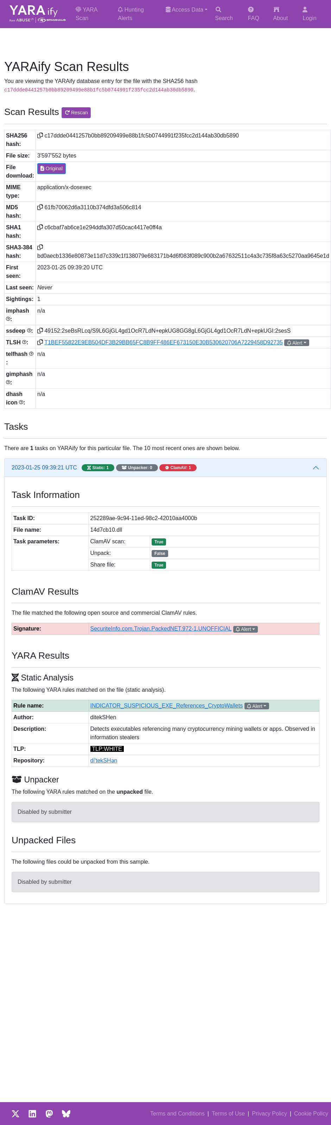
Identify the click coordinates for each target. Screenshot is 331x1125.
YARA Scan (86, 14)
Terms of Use (228, 1114)
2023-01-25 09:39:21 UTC (104, 467)
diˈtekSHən (103, 760)
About (280, 14)
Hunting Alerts (131, 14)
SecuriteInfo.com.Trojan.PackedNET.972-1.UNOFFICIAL (161, 629)
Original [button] (51, 168)
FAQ (253, 14)
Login (309, 14)
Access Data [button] (184, 10)
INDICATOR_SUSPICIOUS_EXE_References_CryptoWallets (166, 706)
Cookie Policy (311, 1114)
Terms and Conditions (177, 1114)
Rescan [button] (76, 112)
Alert (295, 343)
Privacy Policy (269, 1114)
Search (224, 14)
